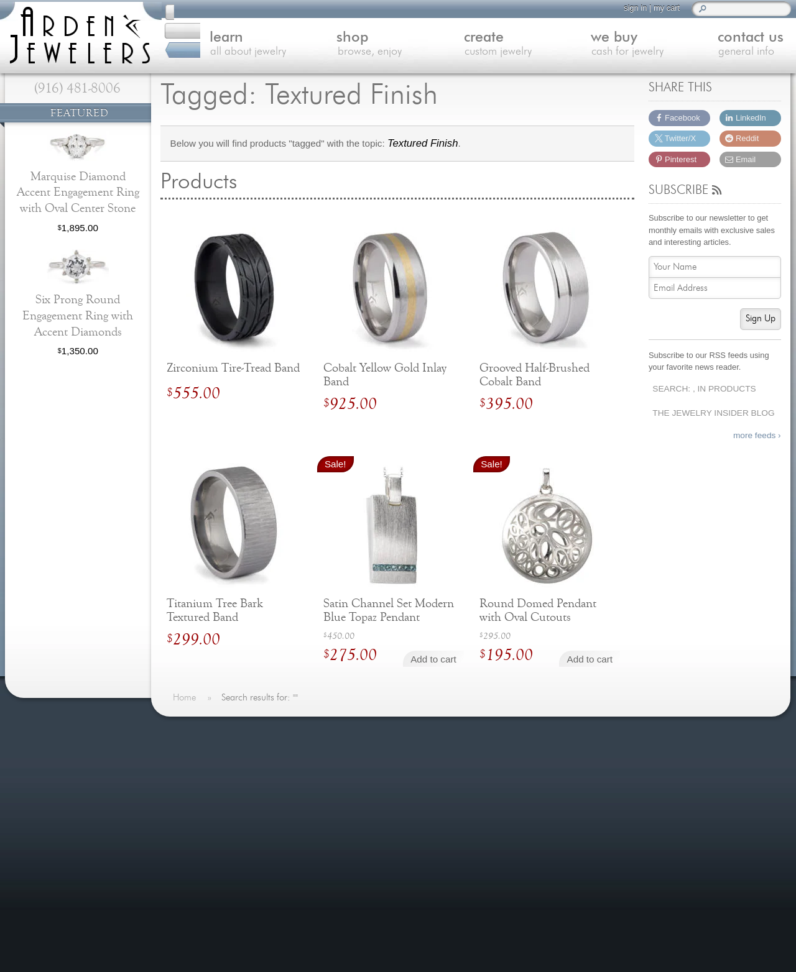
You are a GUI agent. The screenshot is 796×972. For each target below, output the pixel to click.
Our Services (208, 863)
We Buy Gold (208, 818)
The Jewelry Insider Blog (713, 413)
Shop (192, 788)
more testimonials (76, 811)
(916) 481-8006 (77, 88)
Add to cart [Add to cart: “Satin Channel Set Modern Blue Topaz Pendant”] (433, 659)
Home (193, 758)
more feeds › (757, 435)
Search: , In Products (704, 388)
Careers (198, 894)
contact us (729, 46)
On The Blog (371, 733)
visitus (696, 814)
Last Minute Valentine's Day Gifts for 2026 (408, 763)
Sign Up (760, 318)
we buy (604, 46)
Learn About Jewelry (224, 773)
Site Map (199, 909)
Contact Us (204, 833)
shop (354, 46)
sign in (629, 7)
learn (230, 46)
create (479, 46)
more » (107, 763)
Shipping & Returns (221, 879)
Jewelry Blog (207, 848)
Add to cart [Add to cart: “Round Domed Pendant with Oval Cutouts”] (590, 659)
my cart (661, 7)
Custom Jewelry (214, 803)
